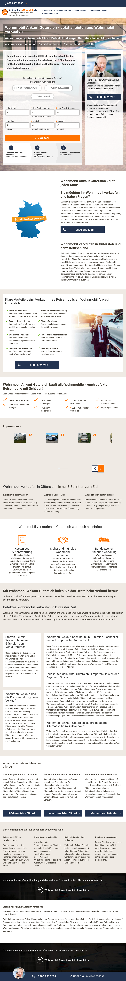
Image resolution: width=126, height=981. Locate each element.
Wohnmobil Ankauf (50, 14)
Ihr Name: (10, 108)
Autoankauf (47, 11)
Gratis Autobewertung (27, 88)
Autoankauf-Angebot (60, 88)
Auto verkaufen (60, 11)
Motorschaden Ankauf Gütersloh (63, 811)
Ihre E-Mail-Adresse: (65, 108)
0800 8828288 (15, 3)
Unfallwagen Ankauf (77, 11)
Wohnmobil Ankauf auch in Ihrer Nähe (63, 888)
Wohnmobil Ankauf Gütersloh (104, 811)
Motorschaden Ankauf (97, 11)
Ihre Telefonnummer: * (41, 108)
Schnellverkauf (43, 96)
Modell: (35, 121)
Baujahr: (60, 121)
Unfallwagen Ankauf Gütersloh (21, 811)
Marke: (9, 121)
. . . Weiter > (42, 137)
